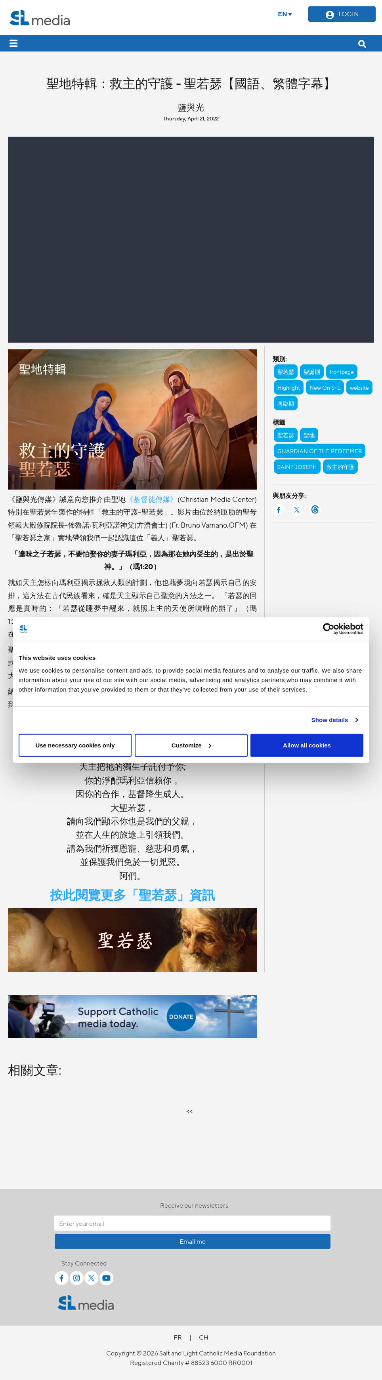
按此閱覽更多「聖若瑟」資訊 (132, 894)
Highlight (288, 387)
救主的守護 (340, 466)
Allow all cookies (307, 744)
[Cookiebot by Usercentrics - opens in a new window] (328, 629)
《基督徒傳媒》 (152, 498)
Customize (191, 744)
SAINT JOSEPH (297, 466)
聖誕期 (312, 371)
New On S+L (324, 387)
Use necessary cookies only (75, 744)
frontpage (342, 371)
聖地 (309, 434)
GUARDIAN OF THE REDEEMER (319, 450)
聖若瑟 (285, 371)
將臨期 (285, 403)
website (359, 387)
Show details (329, 720)
